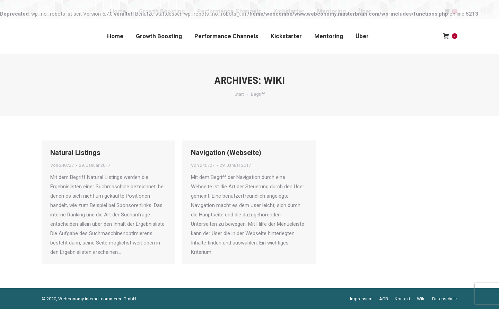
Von (62, 165)
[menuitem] (115, 36)
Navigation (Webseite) (226, 152)
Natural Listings (75, 152)
